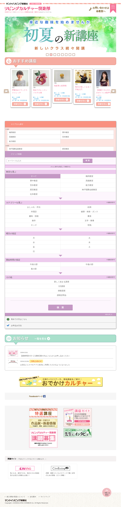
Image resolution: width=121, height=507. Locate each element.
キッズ (34, 225)
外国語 (34, 211)
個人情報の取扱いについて (16, 496)
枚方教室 (12, 141)
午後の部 (89, 264)
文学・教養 (89, 220)
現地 (89, 225)
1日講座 (61, 286)
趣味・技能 (34, 216)
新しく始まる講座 (61, 282)
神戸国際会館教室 (15, 149)
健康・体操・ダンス (89, 211)
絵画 (89, 207)
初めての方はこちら (19, 319)
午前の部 (34, 264)
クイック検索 (16, 154)
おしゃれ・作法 (33, 207)
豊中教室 (65, 132)
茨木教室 (65, 137)
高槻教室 (12, 137)
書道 (89, 216)
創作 (34, 220)
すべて (34, 176)
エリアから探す (17, 124)
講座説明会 (61, 295)
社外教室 (34, 194)
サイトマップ (45, 496)
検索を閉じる (108, 314)
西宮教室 (65, 149)
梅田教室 (12, 132)
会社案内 (33, 496)
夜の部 (34, 269)
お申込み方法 (16, 325)
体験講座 (61, 291)
